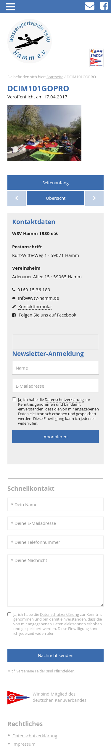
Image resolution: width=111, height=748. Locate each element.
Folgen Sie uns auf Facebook (47, 315)
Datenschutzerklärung (64, 399)
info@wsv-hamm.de (38, 298)
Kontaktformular (35, 306)
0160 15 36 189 (33, 290)
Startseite (54, 76)
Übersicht (55, 198)
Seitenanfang (55, 183)
